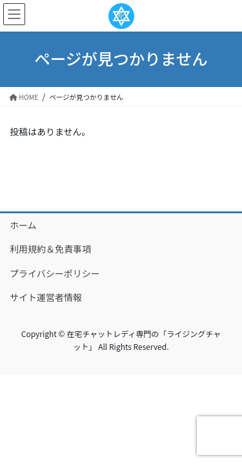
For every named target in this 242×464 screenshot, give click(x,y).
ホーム (23, 224)
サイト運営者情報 (46, 297)
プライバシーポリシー (55, 273)
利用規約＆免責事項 (50, 248)
